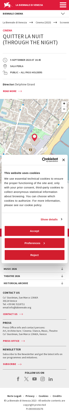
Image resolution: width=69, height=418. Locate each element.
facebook (18, 380)
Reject (34, 255)
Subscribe (9, 364)
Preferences (34, 242)
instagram (42, 380)
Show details (49, 219)
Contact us (10, 314)
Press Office (11, 341)
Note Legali (14, 396)
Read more (9, 91)
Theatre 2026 (12, 276)
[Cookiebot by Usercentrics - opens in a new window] (43, 160)
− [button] (64, 109)
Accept (34, 231)
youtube (34, 380)
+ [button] (64, 104)
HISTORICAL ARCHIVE (16, 283)
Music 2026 (10, 269)
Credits (57, 396)
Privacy (30, 396)
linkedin (50, 380)
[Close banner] (63, 159)
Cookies (43, 396)
